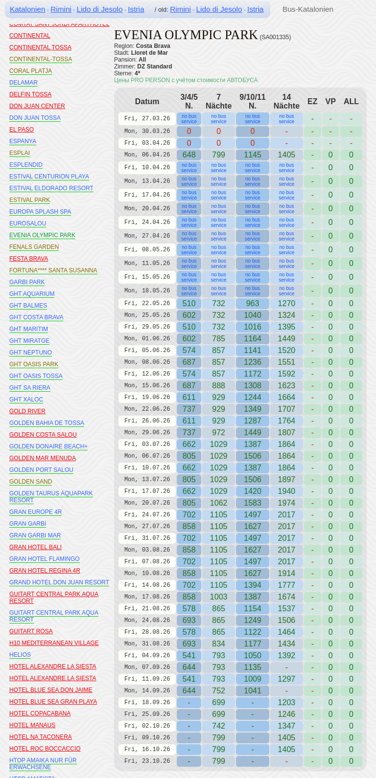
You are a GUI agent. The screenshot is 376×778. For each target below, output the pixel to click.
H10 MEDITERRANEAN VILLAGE (54, 643)
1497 (252, 515)
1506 (252, 456)
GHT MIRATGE (29, 340)
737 (189, 409)
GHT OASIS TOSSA (36, 376)
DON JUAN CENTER (37, 106)
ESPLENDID (26, 164)
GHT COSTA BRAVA (36, 317)
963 (252, 303)
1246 (287, 714)
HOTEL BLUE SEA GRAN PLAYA (53, 701)
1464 (287, 632)
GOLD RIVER (27, 411)
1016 (252, 327)
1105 (219, 515)
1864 (287, 444)
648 (189, 155)
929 (218, 397)
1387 (252, 444)
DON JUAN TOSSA (35, 117)
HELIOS (20, 654)
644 (189, 667)
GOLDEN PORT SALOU (41, 470)
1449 (252, 432)
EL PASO (21, 129)
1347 (287, 726)
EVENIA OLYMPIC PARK (42, 235)
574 (189, 350)
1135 (252, 667)
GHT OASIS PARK (33, 364)
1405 (287, 738)
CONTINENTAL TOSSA (40, 47)
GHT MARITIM (28, 329)
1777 (287, 585)
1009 (252, 679)
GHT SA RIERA (29, 387)
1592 (287, 374)
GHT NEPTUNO (30, 352)
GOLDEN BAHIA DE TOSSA (46, 423)
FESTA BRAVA (28, 258)
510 (189, 303)
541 (189, 655)
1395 (287, 327)
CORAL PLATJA (30, 70)
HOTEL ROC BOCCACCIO (45, 748)
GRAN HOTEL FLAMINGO (44, 559)
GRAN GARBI (27, 523)
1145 (252, 155)
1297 (287, 679)
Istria (136, 9)
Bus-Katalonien (307, 9)
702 (189, 515)
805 (189, 456)
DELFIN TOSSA (30, 94)
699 (218, 702)
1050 (252, 655)
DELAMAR (23, 82)
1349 (252, 409)
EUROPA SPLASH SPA (40, 211)
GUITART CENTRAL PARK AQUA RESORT (53, 616)
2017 (287, 515)
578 (189, 608)
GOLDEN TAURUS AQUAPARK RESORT (51, 497)
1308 (252, 385)
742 (218, 726)
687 (189, 362)
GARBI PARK (27, 282)
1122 (252, 632)
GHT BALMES (28, 305)
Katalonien (28, 9)
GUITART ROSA (31, 631)
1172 (252, 374)
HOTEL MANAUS (32, 725)
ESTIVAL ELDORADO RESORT (51, 188)
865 (218, 608)
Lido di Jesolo (100, 9)
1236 (252, 362)
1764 (287, 421)
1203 (287, 702)
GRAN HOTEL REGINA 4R (44, 570)
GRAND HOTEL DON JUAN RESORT (59, 582)
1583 (252, 503)
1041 (252, 691)
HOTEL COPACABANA (39, 713)
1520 (287, 350)
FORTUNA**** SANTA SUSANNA (53, 270)
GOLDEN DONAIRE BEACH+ (48, 446)
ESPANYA (22, 141)
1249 (252, 620)
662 (189, 444)
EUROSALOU (27, 223)
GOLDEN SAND (30, 481)
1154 (252, 608)
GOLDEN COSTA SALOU (43, 434)
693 (189, 620)
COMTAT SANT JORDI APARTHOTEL (59, 24)
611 (189, 397)
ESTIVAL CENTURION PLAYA (49, 176)
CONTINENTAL (29, 35)
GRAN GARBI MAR (35, 535)
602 (189, 315)
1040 (252, 315)
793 (218, 655)
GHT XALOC (26, 399)
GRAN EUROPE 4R (35, 512)
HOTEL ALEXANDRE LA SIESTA (52, 666)
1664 (287, 397)
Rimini (60, 9)
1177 (252, 644)
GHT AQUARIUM (31, 293)
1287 (252, 421)
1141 (252, 350)
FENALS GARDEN (34, 247)
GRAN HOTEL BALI (35, 547)
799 (218, 738)
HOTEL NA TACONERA (40, 737)
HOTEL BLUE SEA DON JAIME (51, 690)
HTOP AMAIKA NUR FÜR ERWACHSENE (43, 764)
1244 (252, 397)
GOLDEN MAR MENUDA (42, 458)
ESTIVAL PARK (29, 200)
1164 (252, 338)
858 (189, 526)
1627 (252, 526)
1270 (287, 303)
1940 (287, 491)
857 (218, 350)
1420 (252, 491)
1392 (287, 655)
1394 (252, 585)
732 (218, 303)
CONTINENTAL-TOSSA (40, 59)
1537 (287, 608)
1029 (219, 444)
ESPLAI (19, 153)
